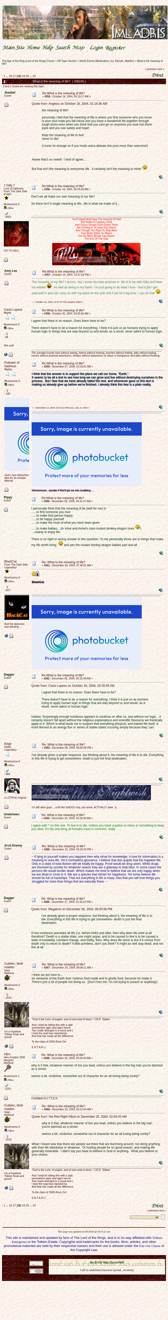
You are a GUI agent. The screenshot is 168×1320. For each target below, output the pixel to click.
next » (160, 69)
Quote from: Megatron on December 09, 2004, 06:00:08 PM (71, 909)
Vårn (7, 1054)
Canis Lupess (13, 309)
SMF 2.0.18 (85, 1257)
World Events (87, 61)
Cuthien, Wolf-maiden (14, 965)
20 (27, 76)
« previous (151, 69)
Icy (111, 61)
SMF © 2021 (103, 1257)
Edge (7, 744)
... (7, 76)
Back (107, 1276)
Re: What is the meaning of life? (63, 562)
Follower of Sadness (11, 364)
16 (10, 76)
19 (23, 76)
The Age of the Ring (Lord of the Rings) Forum (28, 61)
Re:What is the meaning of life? (63, 93)
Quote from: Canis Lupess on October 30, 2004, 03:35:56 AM (72, 686)
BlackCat (10, 561)
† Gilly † (9, 185)
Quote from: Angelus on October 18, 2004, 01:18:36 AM (69, 103)
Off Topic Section (66, 61)
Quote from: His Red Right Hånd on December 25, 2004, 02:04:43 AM (79, 1116)
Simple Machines (125, 1257)
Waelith (129, 61)
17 (14, 76)
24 (34, 76)
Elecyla (119, 61)
